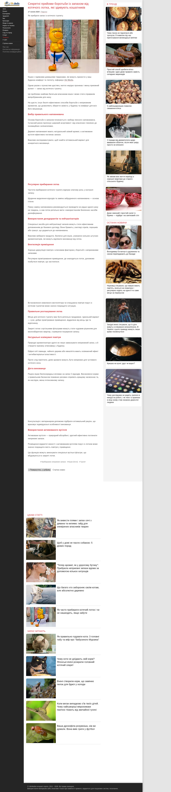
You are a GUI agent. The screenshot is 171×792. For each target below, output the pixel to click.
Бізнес (5, 11)
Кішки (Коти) (73, 462)
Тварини (44, 12)
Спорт (5, 35)
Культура (6, 21)
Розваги (5, 30)
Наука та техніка (8, 25)
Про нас (6, 47)
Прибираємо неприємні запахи (53, 462)
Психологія (6, 28)
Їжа (4, 18)
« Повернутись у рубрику (39, 470)
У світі (5, 40)
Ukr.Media (68, 80)
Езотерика (6, 14)
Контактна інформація (11, 49)
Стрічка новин (59, 470)
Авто (4, 9)
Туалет (83, 462)
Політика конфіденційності (13, 52)
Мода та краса (8, 23)
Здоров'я (6, 16)
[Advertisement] (63, 163)
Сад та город (7, 33)
